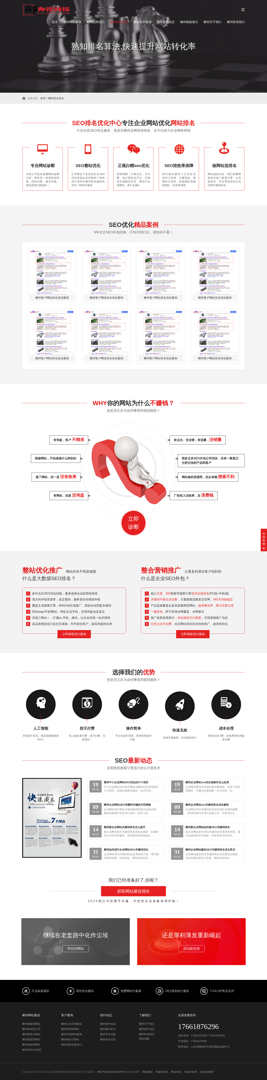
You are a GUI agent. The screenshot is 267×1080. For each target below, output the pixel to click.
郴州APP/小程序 (31, 1049)
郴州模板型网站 (31, 1023)
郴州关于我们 (212, 22)
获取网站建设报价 (133, 891)
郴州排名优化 (119, 22)
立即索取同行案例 (74, 634)
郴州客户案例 (142, 22)
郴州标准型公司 (31, 1029)
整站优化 (176, 1071)
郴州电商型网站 (31, 1044)
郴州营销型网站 (70, 1029)
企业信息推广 (207, 1071)
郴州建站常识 (108, 1029)
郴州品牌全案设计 (71, 1044)
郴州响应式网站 (31, 1034)
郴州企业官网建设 (71, 1023)
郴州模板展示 (189, 22)
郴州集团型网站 (31, 1039)
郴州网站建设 (72, 22)
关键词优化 (161, 1071)
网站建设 (147, 1071)
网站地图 (144, 1038)
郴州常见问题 (108, 1034)
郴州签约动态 (166, 22)
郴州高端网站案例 (71, 1034)
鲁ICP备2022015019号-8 (111, 1071)
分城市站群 (190, 1071)
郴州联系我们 (236, 22)
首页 (55, 22)
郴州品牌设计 (96, 22)
